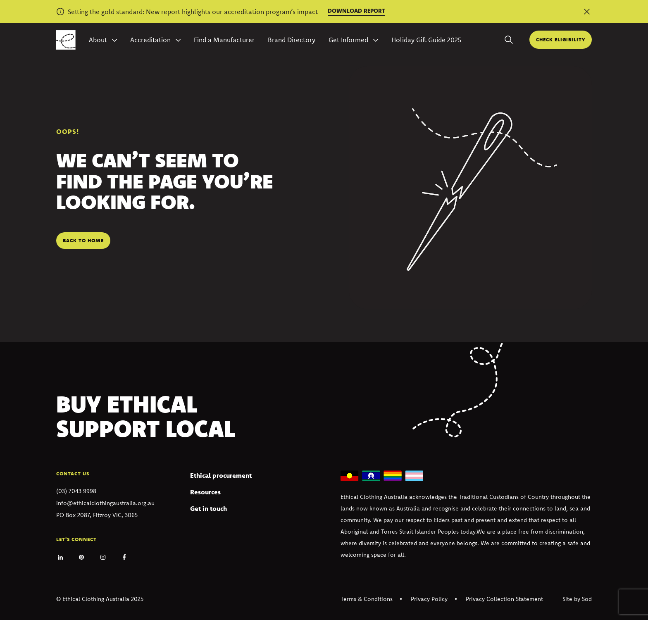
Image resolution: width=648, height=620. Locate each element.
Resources (205, 492)
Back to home (83, 240)
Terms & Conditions (367, 599)
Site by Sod (577, 599)
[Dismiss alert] (587, 12)
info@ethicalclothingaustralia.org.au (105, 503)
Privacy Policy (429, 599)
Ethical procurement (221, 475)
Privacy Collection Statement (504, 599)
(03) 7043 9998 (76, 491)
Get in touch (208, 508)
